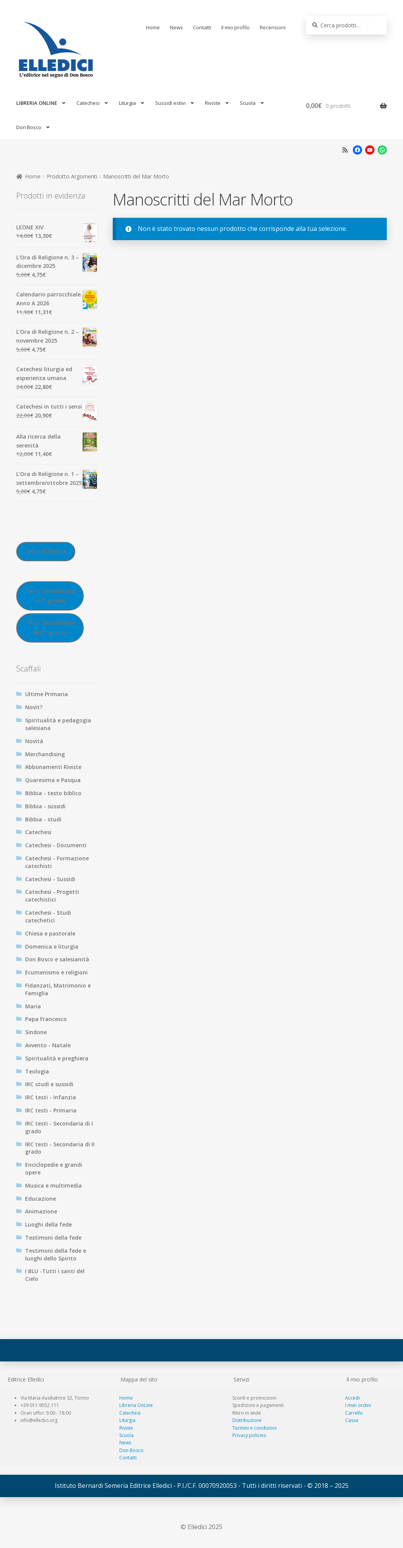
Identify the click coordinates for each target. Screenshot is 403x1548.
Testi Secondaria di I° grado (50, 596)
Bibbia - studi (43, 819)
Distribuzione (247, 1420)
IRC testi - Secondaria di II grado (60, 1148)
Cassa (351, 1420)
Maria (33, 1006)
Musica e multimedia (53, 1185)
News (176, 27)
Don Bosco (28, 127)
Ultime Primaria (46, 694)
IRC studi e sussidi (49, 1084)
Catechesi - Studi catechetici (48, 916)
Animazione (41, 1211)
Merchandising (45, 754)
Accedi (352, 1398)
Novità (34, 741)
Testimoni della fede (53, 1237)
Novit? (33, 707)
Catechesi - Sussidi (50, 879)
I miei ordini (358, 1405)
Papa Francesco (46, 1019)
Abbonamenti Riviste (53, 767)
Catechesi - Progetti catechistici (52, 895)
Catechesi (88, 102)
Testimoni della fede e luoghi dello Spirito (55, 1254)
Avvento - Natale (48, 1045)
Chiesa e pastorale (50, 933)
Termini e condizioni (254, 1428)
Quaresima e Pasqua (53, 780)
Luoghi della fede (48, 1224)
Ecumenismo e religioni (56, 972)
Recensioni (273, 27)
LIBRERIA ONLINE (36, 102)
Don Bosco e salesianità (57, 959)
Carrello (354, 1413)
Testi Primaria (45, 551)
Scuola (248, 102)
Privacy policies (249, 1435)
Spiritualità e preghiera (56, 1058)
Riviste (212, 102)
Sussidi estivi (170, 102)
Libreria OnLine (136, 1405)
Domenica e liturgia (51, 946)
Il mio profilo (235, 27)
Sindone (36, 1032)
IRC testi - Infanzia (50, 1097)
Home (153, 27)
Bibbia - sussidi (45, 806)
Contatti (202, 27)
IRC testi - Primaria (50, 1110)
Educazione (40, 1198)
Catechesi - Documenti (55, 845)
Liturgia (127, 102)
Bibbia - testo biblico (53, 793)
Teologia (37, 1071)
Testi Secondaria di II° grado (50, 627)
